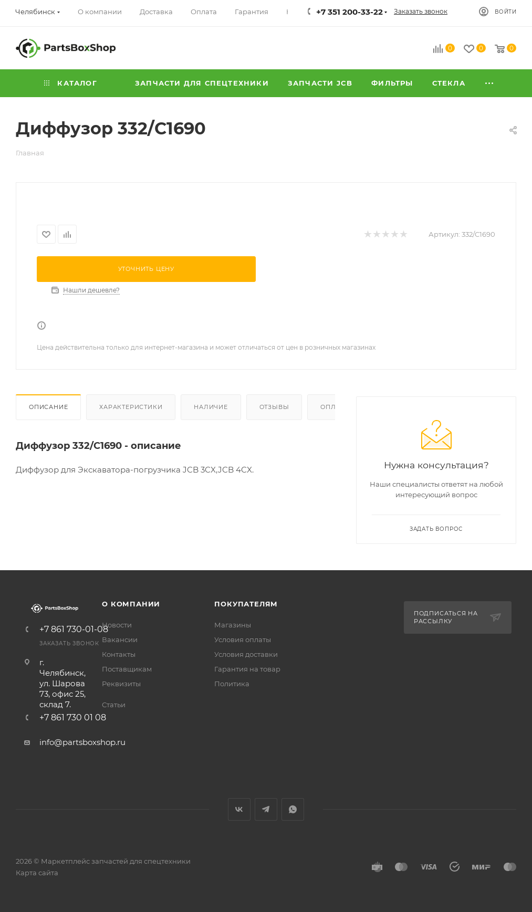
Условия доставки (246, 654)
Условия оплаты (242, 639)
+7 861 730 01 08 (72, 718)
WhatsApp (292, 809)
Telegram (266, 809)
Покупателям (246, 604)
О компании (131, 604)
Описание (48, 407)
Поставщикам (127, 669)
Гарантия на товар (247, 669)
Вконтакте (239, 809)
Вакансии (120, 639)
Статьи (114, 704)
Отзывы (274, 407)
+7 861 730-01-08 (73, 629)
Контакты (118, 654)
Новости (117, 625)
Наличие (211, 407)
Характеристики (130, 407)
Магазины (232, 625)
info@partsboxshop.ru (82, 742)
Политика (231, 683)
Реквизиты (121, 683)
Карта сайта (37, 872)
